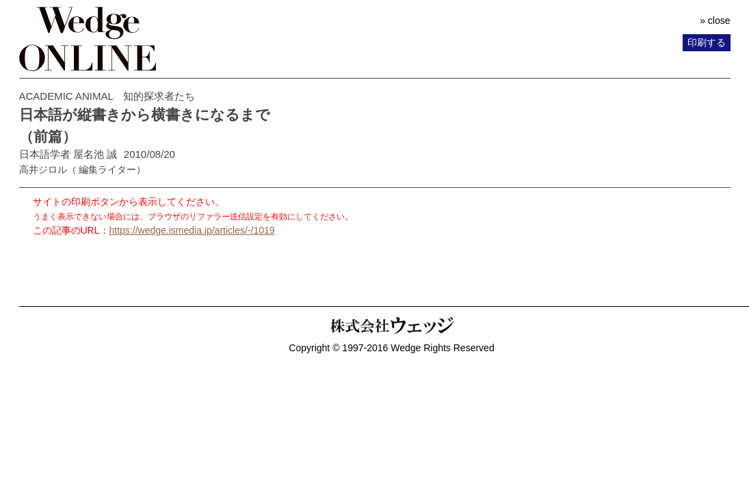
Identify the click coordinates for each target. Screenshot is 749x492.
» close (715, 20)
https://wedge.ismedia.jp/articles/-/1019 (192, 230)
